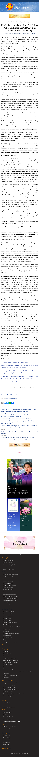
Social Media (6, 744)
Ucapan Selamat (7, 635)
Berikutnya (3, 435)
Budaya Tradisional (7, 702)
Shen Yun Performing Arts (9, 624)
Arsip (4, 740)
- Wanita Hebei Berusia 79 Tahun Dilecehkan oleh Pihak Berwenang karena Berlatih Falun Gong (19, 422)
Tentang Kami (6, 733)
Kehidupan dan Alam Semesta (10, 707)
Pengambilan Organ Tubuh (9, 658)
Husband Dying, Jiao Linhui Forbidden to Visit (13, 382)
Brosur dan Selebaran (8, 719)
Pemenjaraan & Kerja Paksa (9, 666)
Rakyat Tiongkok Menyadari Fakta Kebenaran (13, 693)
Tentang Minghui (7, 737)
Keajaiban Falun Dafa (8, 583)
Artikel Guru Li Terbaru (8, 728)
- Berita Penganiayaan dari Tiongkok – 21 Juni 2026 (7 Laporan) (16, 418)
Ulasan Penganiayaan (8, 656)
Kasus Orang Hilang (8, 669)
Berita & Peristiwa (7, 609)
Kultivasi (4, 572)
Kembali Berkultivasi (8, 581)
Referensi (4, 724)
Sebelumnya (3, 429)
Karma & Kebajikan (7, 680)
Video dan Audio (7, 712)
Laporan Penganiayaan (25, 21)
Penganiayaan (16, 21)
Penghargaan (6, 631)
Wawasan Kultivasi (7, 605)
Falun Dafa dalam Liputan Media (11, 633)
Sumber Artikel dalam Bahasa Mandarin (10, 391)
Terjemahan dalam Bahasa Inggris (9, 394)
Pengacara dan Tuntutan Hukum (11, 683)
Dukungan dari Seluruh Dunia (10, 642)
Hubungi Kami (6, 735)
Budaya (4, 700)
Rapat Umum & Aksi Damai (9, 611)
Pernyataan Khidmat (8, 691)
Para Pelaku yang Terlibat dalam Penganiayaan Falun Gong (17, 671)
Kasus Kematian (7, 653)
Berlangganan (6, 742)
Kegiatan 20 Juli (7, 620)
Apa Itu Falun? (6, 567)
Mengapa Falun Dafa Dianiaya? (10, 660)
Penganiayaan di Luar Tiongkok (10, 662)
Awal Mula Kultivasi (8, 576)
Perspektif (5, 645)
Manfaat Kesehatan (7, 562)
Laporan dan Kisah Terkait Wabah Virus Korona (14, 627)
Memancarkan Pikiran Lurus (9, 579)
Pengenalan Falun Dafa (8, 560)
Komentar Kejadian (7, 637)
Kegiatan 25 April (7, 618)
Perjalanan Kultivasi (8, 592)
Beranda (10, 21)
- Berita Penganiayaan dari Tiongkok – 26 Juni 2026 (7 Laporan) (16, 420)
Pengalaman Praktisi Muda (9, 585)
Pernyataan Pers (7, 639)
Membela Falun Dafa (8, 587)
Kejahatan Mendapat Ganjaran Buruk (12, 689)
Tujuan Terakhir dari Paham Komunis (12, 721)
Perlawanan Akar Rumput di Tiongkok (12, 685)
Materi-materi (6, 710)
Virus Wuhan (6, 673)
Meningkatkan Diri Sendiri (9, 594)
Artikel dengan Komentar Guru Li (11, 598)
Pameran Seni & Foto (8, 616)
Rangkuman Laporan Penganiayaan (11, 675)
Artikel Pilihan (6, 602)
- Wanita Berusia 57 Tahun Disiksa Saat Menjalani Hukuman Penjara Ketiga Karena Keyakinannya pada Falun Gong (19, 426)
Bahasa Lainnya (6, 748)
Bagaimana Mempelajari (9, 565)
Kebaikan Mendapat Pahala (9, 687)
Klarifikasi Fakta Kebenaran (9, 589)
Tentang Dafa (6, 558)
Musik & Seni (6, 705)
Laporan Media (6, 629)
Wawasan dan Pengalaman (9, 600)
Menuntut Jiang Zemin (8, 696)
